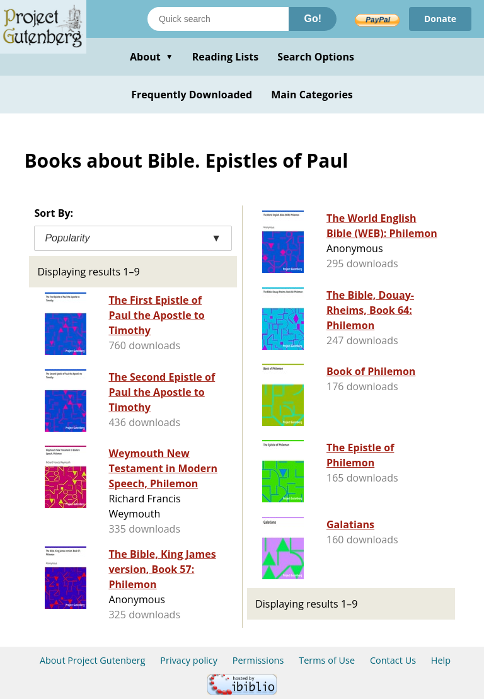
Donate (440, 19)
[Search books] (218, 19)
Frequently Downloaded (191, 94)
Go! (312, 18)
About (151, 56)
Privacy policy (188, 660)
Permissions (258, 660)
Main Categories (312, 94)
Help (441, 660)
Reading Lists (225, 57)
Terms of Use (327, 660)
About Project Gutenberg (93, 660)
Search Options (315, 57)
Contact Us (393, 660)
